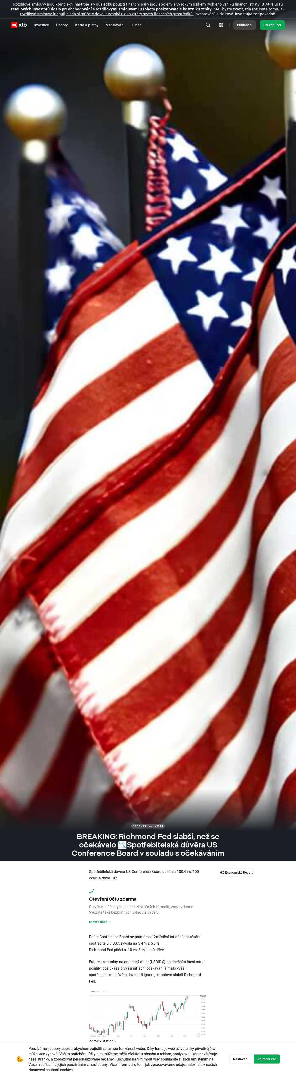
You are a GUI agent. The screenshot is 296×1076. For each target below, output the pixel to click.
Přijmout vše (265, 1059)
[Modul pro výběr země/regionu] (221, 25)
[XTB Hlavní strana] (19, 25)
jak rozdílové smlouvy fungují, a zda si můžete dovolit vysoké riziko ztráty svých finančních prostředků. (152, 11)
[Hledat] (208, 25)
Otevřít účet (272, 25)
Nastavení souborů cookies (82, 1069)
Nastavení (236, 1059)
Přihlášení (245, 25)
